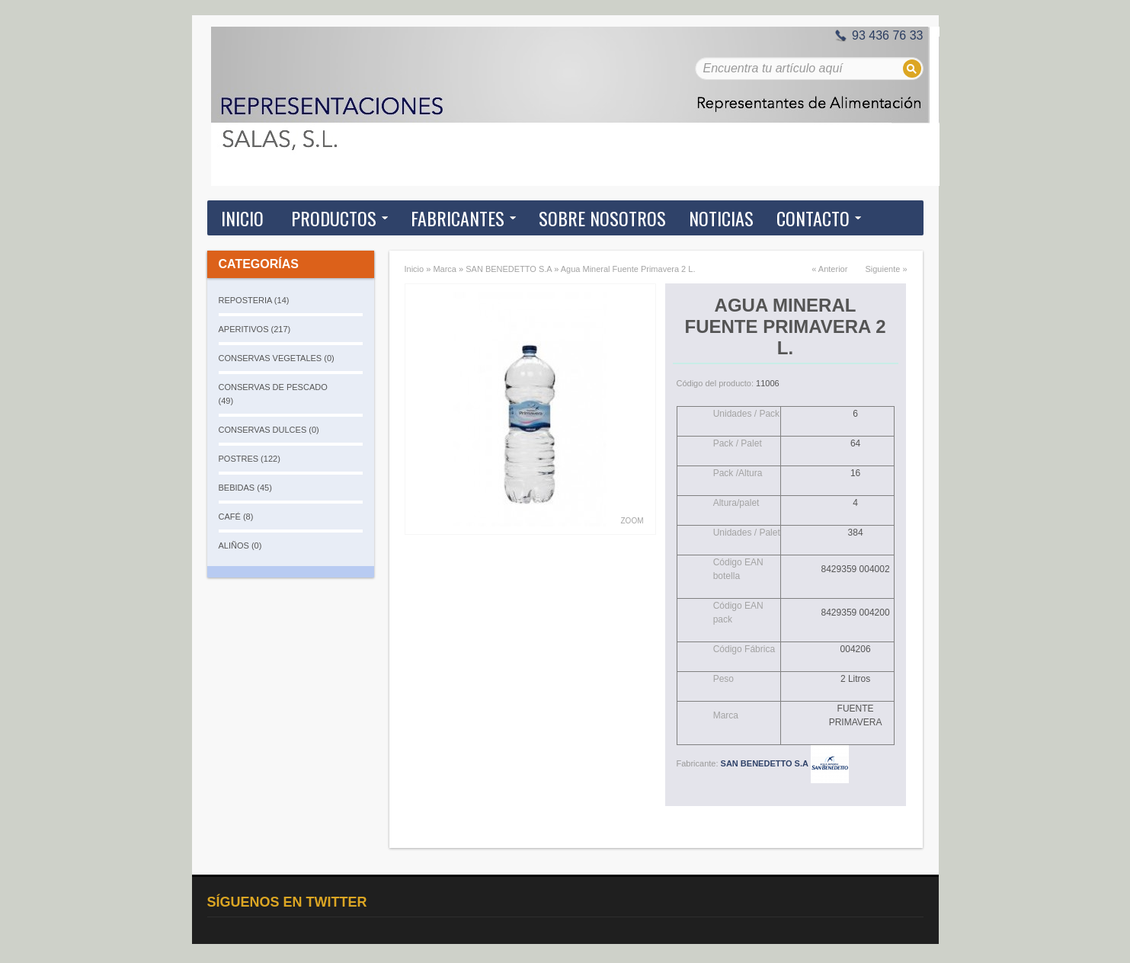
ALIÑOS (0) (240, 545)
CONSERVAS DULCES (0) (269, 429)
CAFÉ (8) (236, 516)
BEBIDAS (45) (245, 487)
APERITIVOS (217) (255, 329)
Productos (333, 218)
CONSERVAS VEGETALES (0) (277, 358)
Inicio (242, 218)
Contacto (813, 218)
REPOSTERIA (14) (254, 300)
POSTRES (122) (249, 458)
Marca (444, 269)
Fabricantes (457, 218)
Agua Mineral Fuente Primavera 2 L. (628, 269)
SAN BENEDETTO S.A (509, 269)
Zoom (632, 521)
